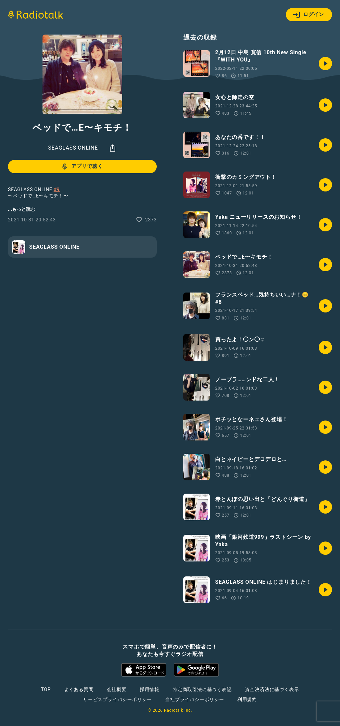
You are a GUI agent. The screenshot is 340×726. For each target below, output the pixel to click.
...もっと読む (21, 209)
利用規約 (247, 699)
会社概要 (117, 689)
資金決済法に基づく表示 (272, 689)
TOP (46, 689)
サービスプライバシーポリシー (117, 699)
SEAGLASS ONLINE (73, 148)
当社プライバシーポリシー (194, 699)
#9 (57, 189)
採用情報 (149, 689)
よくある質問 (79, 689)
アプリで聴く (82, 167)
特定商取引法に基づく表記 (202, 689)
